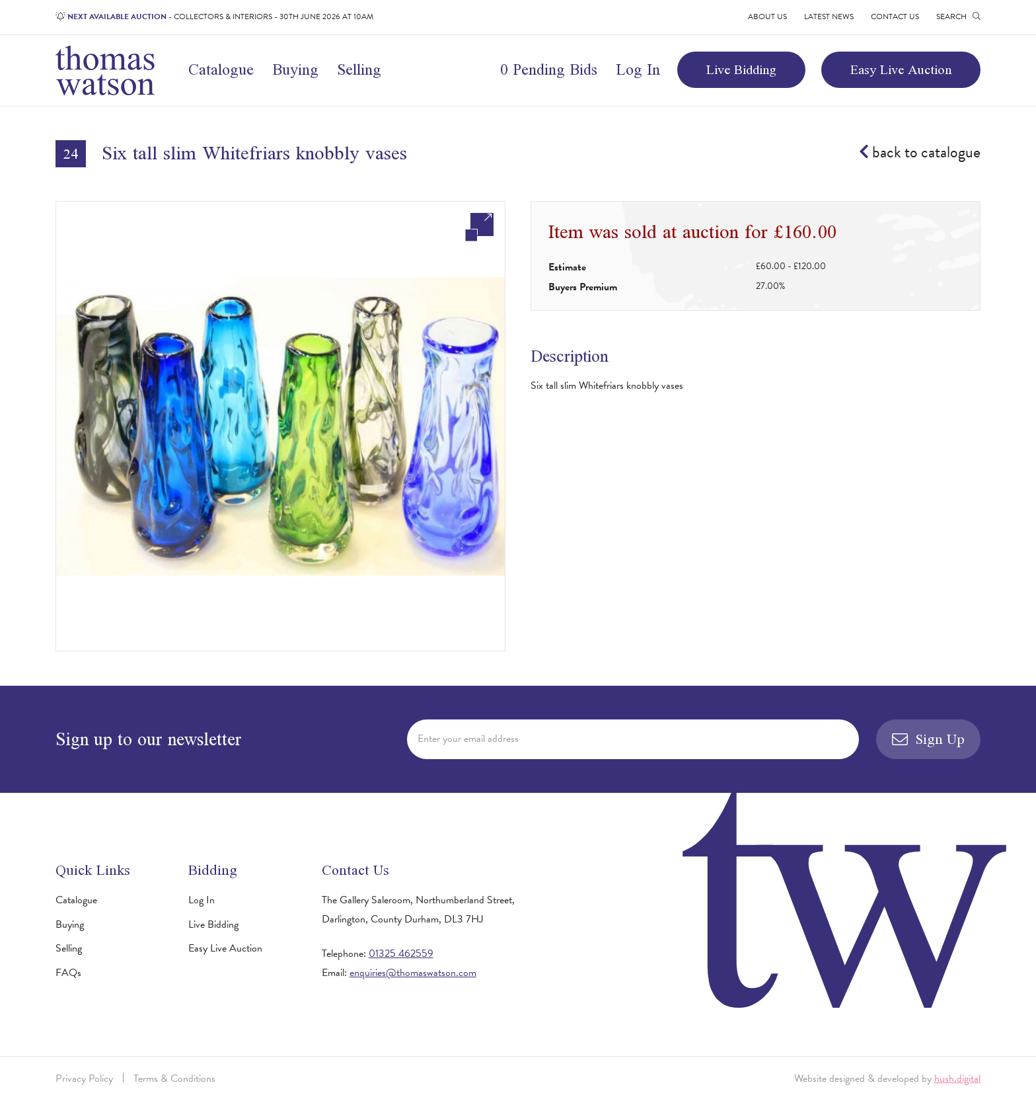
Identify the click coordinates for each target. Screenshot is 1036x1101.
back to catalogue (919, 152)
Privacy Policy (84, 1078)
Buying (295, 69)
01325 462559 (401, 953)
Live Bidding (741, 69)
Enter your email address (468, 739)
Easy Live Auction (900, 69)
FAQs (68, 973)
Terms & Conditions (174, 1078)
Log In (638, 69)
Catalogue (221, 69)
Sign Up (928, 739)
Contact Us (895, 16)
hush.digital (957, 1078)
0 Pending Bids (548, 69)
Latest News (829, 16)
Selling (359, 69)
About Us (767, 16)
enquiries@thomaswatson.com (413, 973)
